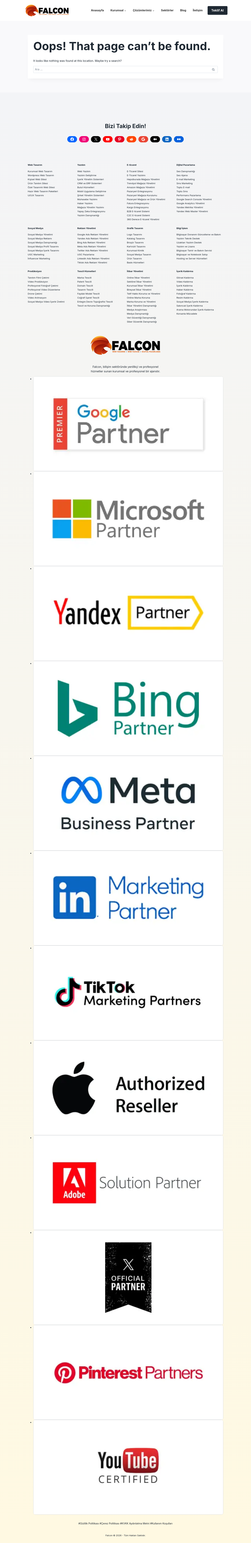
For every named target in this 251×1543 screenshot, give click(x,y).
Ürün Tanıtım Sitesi (39, 183)
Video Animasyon (38, 297)
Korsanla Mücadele (188, 313)
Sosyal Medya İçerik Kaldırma (194, 301)
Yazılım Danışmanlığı (89, 215)
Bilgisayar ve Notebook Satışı (194, 258)
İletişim (198, 10)
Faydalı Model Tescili (89, 293)
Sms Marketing (185, 183)
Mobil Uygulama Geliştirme (93, 191)
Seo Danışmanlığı (187, 171)
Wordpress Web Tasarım (42, 175)
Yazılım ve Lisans (187, 250)
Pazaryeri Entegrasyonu (141, 191)
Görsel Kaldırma (186, 277)
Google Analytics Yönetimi (192, 203)
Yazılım (81, 164)
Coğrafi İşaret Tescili (89, 297)
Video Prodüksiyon (39, 281)
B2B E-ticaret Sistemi (139, 211)
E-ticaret (132, 164)
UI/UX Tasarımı (36, 195)
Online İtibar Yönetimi (139, 277)
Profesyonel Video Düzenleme (45, 289)
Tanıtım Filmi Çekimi (39, 277)
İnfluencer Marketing (40, 258)
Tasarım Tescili (86, 289)
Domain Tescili (86, 285)
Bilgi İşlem (183, 228)
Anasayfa (97, 10)
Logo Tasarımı (135, 234)
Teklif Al (217, 10)
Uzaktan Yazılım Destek (190, 246)
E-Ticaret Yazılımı (137, 175)
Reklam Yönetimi (87, 228)
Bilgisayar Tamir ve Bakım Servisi (196, 254)
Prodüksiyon (35, 271)
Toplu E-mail (184, 187)
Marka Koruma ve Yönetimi (143, 301)
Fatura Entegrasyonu (139, 203)
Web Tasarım (36, 164)
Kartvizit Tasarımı (137, 246)
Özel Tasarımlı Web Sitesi (43, 187)
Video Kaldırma (186, 281)
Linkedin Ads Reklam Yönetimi (95, 258)
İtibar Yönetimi (136, 271)
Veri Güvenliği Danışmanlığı (143, 317)
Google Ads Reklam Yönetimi (94, 234)
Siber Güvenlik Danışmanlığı (143, 321)
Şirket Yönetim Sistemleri (92, 195)
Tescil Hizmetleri (87, 271)
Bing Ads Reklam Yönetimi (92, 242)
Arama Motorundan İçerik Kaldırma (197, 309)
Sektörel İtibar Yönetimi (140, 281)
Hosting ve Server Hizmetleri (193, 262)
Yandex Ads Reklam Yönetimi (94, 238)
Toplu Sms (183, 191)
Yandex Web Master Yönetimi (194, 211)
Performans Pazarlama (190, 195)
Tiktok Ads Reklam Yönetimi (93, 262)
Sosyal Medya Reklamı (41, 238)
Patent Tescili (85, 281)
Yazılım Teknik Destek (189, 242)
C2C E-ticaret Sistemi (139, 215)
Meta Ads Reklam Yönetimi (93, 246)
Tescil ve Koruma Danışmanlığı (95, 305)
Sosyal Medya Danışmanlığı (44, 242)
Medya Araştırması (138, 309)
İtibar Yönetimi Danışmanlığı (143, 305)
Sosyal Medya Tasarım (140, 254)
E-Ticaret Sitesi (136, 171)
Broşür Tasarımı (136, 242)
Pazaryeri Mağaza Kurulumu (143, 195)
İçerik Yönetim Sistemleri (92, 179)
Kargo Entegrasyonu (139, 207)
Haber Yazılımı (85, 203)
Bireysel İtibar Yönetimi (140, 289)
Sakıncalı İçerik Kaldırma (191, 305)
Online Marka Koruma (140, 297)
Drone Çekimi (36, 293)
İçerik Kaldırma (186, 271)
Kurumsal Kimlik (136, 250)
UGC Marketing (37, 254)
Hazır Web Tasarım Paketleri (44, 191)
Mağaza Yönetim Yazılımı (92, 207)
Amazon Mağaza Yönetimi (142, 187)
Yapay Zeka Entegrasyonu (92, 211)
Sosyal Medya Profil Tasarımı (45, 246)
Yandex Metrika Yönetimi (191, 207)
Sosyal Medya (36, 228)
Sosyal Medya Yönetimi (41, 234)
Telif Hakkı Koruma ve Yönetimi (145, 293)
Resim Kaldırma (186, 297)
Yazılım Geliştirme (87, 175)
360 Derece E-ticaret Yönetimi (145, 219)
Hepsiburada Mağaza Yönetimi (145, 179)
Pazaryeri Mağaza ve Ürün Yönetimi (148, 199)
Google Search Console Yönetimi (196, 199)
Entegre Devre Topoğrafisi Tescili (96, 301)
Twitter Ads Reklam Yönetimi (94, 250)
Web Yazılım (84, 171)
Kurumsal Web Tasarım (41, 171)
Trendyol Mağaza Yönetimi (142, 183)
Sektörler (167, 10)
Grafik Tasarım (136, 228)
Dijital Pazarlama (187, 164)
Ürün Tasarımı (135, 258)
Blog (183, 10)
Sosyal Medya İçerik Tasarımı (45, 250)
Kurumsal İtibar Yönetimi (141, 285)
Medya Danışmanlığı (139, 313)
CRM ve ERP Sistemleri (90, 183)
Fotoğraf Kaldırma (187, 293)
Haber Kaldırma (186, 289)
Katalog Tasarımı (137, 238)
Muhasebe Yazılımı (88, 199)
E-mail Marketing (187, 179)
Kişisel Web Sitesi (38, 179)
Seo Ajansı (183, 175)
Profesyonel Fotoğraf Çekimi (44, 285)
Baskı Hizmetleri (136, 262)
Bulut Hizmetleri (86, 187)
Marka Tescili (85, 277)
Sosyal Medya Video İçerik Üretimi (48, 301)
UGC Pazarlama (86, 254)
